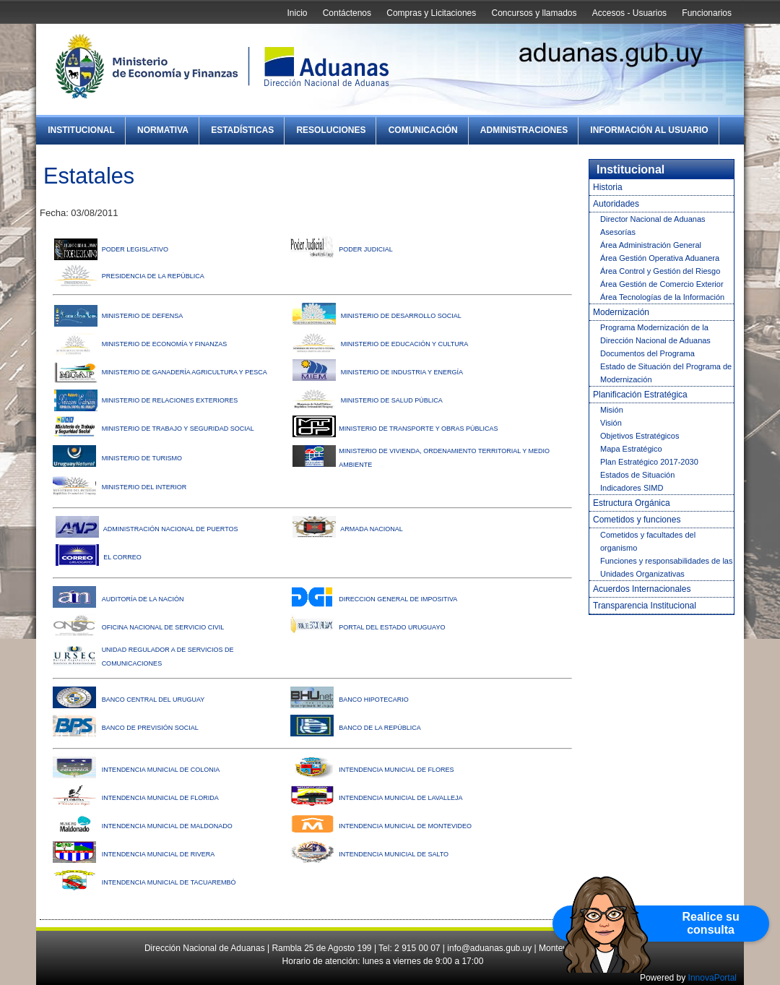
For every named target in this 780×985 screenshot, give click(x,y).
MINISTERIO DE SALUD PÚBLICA (392, 400)
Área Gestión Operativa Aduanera (659, 258)
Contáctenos (347, 13)
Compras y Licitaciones (431, 13)
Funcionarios (707, 13)
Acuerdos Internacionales (641, 589)
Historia (608, 187)
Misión (611, 409)
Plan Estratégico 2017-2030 (649, 461)
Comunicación (423, 130)
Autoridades (616, 204)
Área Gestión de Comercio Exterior (662, 284)
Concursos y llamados (533, 13)
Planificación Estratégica (640, 395)
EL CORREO (122, 557)
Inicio (297, 13)
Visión (611, 422)
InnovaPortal (712, 978)
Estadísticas (242, 130)
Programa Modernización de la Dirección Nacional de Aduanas (655, 334)
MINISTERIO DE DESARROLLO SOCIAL (401, 315)
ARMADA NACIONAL (371, 529)
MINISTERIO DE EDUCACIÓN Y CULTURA (405, 344)
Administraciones (524, 130)
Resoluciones (330, 130)
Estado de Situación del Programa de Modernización (666, 373)
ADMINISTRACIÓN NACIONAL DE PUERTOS (170, 529)
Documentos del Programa (647, 353)
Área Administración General (650, 245)
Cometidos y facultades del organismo (648, 541)
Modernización (621, 312)
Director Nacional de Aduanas (653, 219)
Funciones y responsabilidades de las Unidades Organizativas (666, 567)
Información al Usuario (649, 130)
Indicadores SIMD (631, 487)
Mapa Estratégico (631, 448)
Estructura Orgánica (631, 503)
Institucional (81, 130)
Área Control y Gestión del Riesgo (660, 271)
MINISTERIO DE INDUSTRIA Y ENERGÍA (402, 372)
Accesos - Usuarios (629, 13)
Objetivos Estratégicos (639, 435)
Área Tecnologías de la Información (662, 297)
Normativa (162, 130)
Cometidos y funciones (636, 520)
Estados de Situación (637, 474)
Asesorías (618, 232)
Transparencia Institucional (644, 606)
